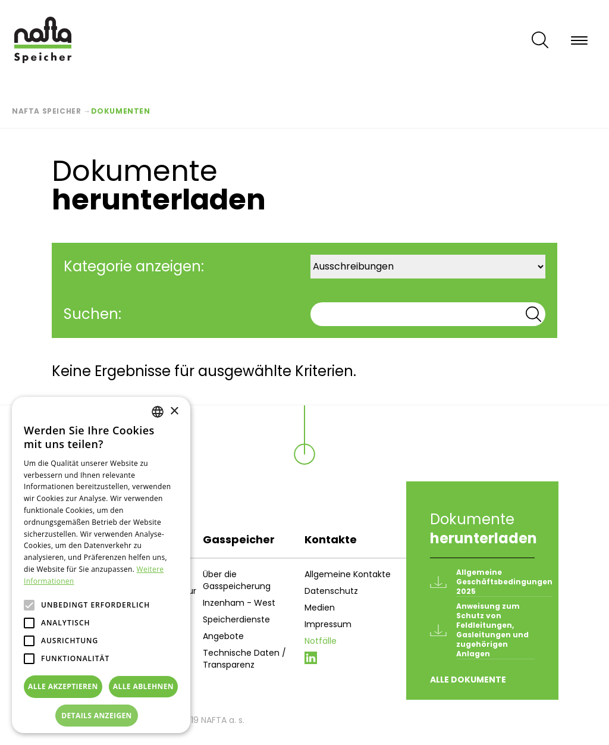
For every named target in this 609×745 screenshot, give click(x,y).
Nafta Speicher (46, 111)
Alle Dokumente (468, 679)
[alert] (101, 565)
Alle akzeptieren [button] (63, 686)
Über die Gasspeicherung (237, 580)
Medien (319, 607)
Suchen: (92, 314)
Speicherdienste (236, 619)
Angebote (223, 636)
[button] (101, 715)
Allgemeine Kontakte (347, 574)
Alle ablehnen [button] (143, 686)
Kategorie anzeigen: (134, 266)
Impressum (327, 624)
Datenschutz (331, 591)
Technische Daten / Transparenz (244, 659)
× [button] (173, 411)
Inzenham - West (239, 603)
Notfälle (320, 641)
